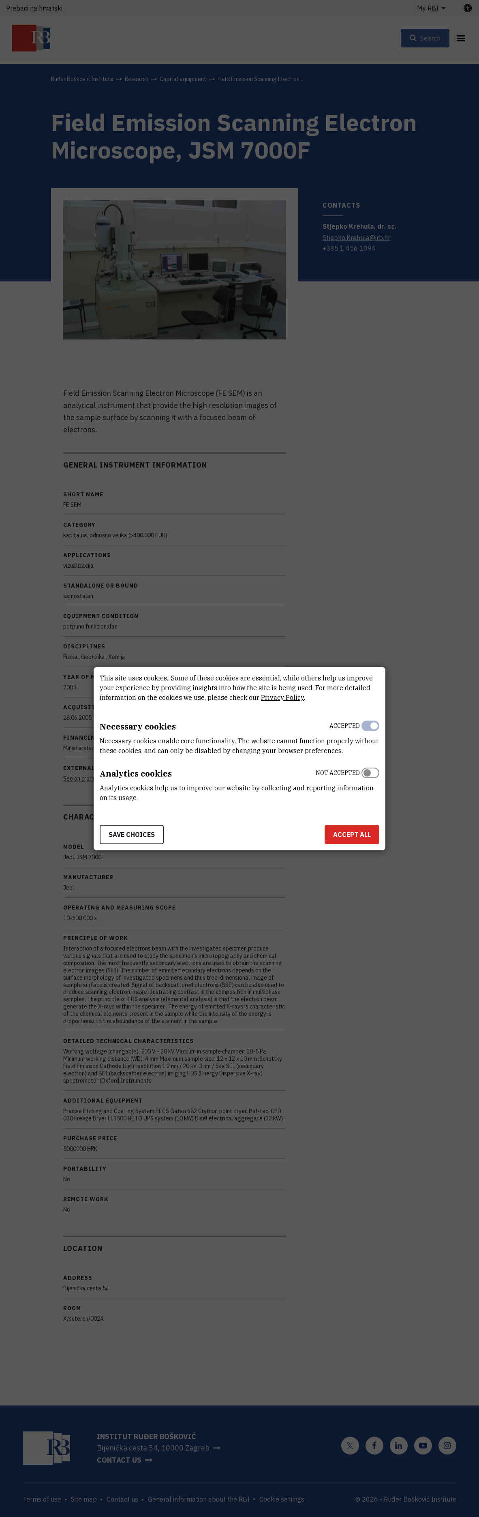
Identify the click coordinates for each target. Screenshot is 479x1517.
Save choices (132, 834)
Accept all (352, 834)
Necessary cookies (138, 726)
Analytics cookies (136, 773)
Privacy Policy (282, 697)
